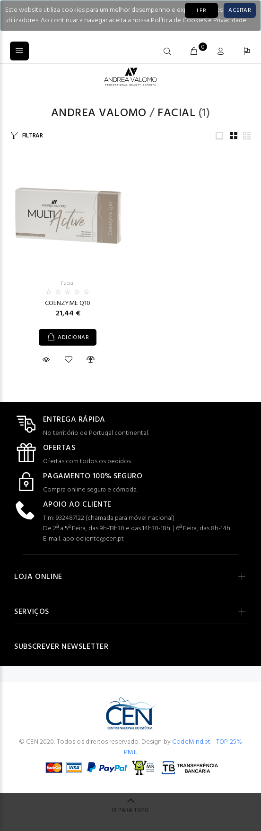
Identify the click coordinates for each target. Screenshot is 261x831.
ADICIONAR (73, 337)
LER (201, 11)
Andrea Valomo (99, 113)
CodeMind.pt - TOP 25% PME (183, 747)
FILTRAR (32, 136)
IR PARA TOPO (130, 810)
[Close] (240, 10)
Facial (176, 113)
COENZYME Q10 (67, 303)
